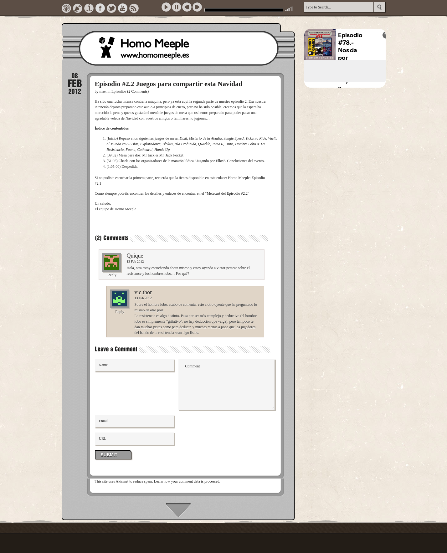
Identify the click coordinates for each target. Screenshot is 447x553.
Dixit (183, 138)
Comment (226, 384)
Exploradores (150, 144)
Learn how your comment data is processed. (187, 481)
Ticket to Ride (255, 138)
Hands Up (162, 149)
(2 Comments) (138, 91)
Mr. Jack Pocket (171, 155)
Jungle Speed (234, 138)
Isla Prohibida (185, 144)
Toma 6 (217, 144)
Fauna (130, 149)
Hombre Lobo (245, 144)
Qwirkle (204, 144)
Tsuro (229, 144)
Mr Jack (148, 155)
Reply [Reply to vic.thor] (119, 312)
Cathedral (145, 149)
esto (201, 304)
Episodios (118, 91)
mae (103, 91)
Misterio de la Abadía (205, 138)
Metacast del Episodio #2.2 (227, 193)
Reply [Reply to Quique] (111, 275)
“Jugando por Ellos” (210, 161)
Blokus (167, 144)
